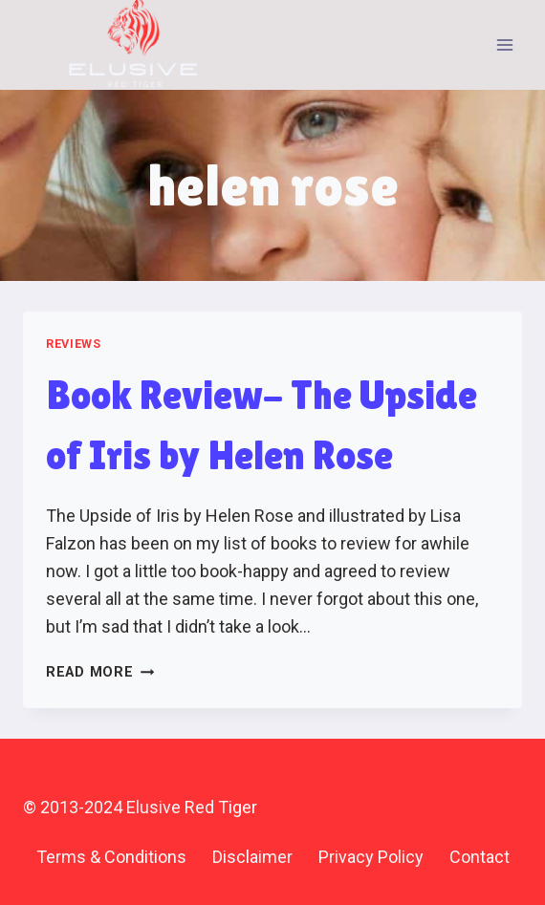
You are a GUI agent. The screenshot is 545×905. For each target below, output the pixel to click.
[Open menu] (504, 44)
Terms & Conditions (111, 857)
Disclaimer (252, 857)
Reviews (73, 343)
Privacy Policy (371, 857)
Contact (479, 857)
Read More (100, 672)
